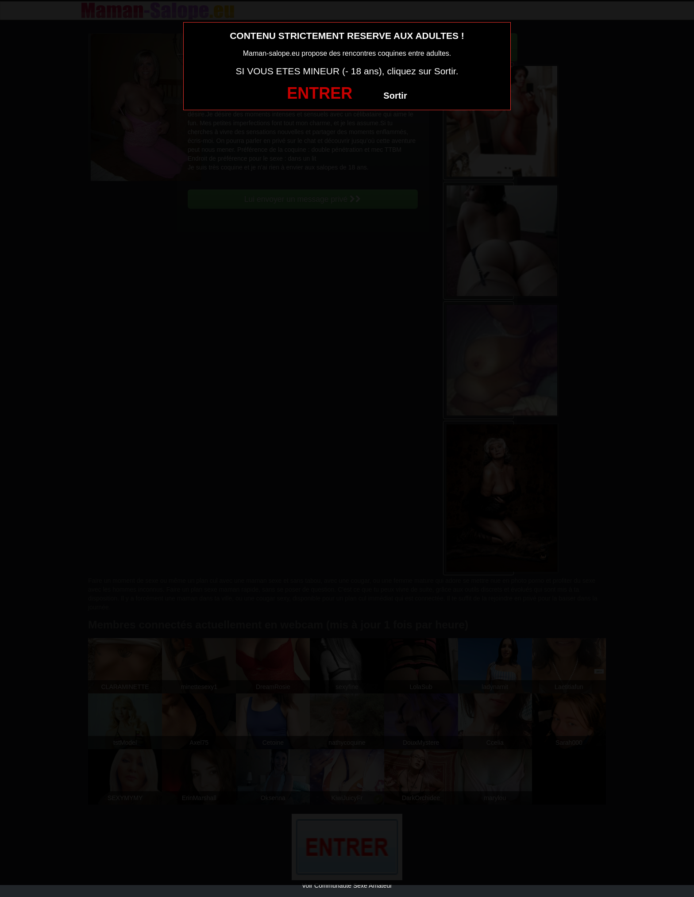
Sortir (395, 95)
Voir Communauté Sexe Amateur (347, 885)
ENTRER (319, 93)
